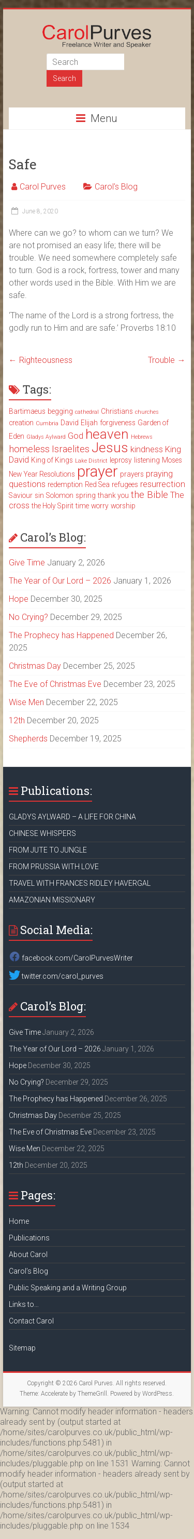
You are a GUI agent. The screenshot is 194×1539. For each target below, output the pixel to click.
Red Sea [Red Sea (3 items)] (97, 484)
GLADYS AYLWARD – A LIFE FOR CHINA (72, 817)
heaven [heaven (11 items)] (107, 434)
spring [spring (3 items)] (86, 495)
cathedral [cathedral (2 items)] (87, 412)
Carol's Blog (116, 187)
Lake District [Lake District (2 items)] (91, 460)
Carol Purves (43, 187)
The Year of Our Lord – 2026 (60, 581)
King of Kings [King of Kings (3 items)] (52, 460)
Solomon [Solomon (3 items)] (59, 495)
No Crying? (28, 617)
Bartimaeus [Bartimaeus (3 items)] (27, 411)
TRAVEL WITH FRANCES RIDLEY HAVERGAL (80, 883)
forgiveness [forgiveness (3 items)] (118, 423)
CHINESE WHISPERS (42, 833)
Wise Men (26, 702)
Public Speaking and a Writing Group (68, 1288)
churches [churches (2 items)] (147, 412)
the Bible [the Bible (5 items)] (149, 495)
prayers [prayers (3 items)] (132, 474)
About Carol (28, 1254)
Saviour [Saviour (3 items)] (21, 495)
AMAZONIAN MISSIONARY (52, 900)
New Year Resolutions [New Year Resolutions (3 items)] (42, 474)
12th (17, 720)
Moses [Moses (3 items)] (172, 460)
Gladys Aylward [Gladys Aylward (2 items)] (46, 437)
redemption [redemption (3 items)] (65, 484)
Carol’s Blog (28, 1271)
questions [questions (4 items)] (27, 484)
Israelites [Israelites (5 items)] (70, 449)
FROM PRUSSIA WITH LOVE (54, 866)
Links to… (24, 1304)
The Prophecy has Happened (61, 635)
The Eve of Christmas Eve (55, 684)
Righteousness (40, 360)
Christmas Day (35, 666)
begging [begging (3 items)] (60, 411)
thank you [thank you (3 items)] (113, 495)
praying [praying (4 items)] (159, 474)
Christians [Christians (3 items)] (117, 411)
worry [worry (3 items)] (100, 506)
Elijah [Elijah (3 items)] (89, 423)
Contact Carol (31, 1321)
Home (19, 1221)
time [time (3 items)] (82, 506)
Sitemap (22, 1348)
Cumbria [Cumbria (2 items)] (47, 423)
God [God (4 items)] (75, 436)
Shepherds (28, 739)
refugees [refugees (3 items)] (125, 484)
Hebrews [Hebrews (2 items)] (142, 437)
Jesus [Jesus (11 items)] (110, 447)
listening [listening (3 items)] (147, 460)
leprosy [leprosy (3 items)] (121, 460)
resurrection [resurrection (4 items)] (162, 484)
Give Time (27, 563)
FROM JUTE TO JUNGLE (48, 850)
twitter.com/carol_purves (56, 976)
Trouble (166, 360)
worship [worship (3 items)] (123, 506)
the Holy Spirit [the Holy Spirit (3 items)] (52, 506)
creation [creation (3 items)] (21, 423)
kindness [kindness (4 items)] (146, 449)
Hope (18, 599)
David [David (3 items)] (70, 423)
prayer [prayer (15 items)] (97, 471)
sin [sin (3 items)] (39, 495)
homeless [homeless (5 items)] (29, 449)
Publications (29, 1238)
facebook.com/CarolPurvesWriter (71, 958)
